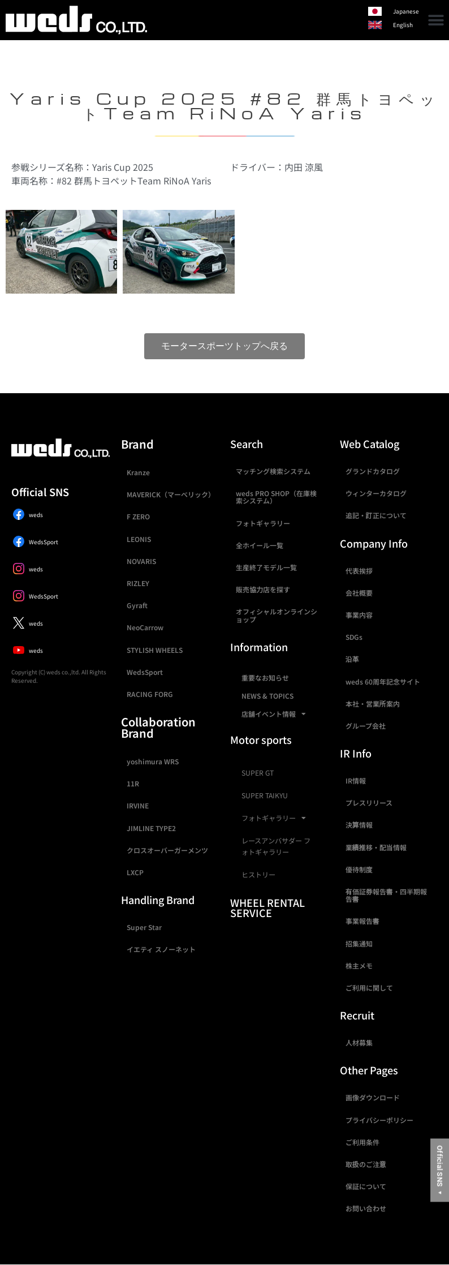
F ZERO (138, 516)
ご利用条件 (362, 1142)
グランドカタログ (373, 471)
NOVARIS (141, 561)
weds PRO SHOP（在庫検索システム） (276, 496)
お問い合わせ (366, 1208)
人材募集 (359, 1042)
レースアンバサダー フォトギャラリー (275, 846)
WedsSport (145, 672)
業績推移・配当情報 (376, 847)
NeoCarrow (145, 627)
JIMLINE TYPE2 (151, 828)
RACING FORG (150, 694)
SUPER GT (257, 773)
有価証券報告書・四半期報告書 (386, 895)
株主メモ (359, 965)
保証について (366, 1186)
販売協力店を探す (263, 589)
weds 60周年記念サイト (383, 681)
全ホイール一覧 (259, 545)
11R (133, 783)
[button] (436, 20)
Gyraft (137, 605)
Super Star (144, 927)
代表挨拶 (359, 570)
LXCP (135, 872)
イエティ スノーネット (161, 949)
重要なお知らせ (265, 677)
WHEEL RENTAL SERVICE (267, 907)
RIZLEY (138, 583)
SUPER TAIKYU (264, 795)
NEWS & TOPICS (267, 695)
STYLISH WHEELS (155, 650)
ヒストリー (258, 875)
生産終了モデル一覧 (266, 567)
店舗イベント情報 (273, 714)
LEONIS (139, 539)
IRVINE (138, 805)
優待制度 (359, 869)
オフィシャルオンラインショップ (276, 614)
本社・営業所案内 (373, 703)
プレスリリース (369, 802)
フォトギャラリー (263, 523)
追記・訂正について (376, 515)
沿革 (352, 659)
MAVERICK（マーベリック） (171, 494)
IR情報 (356, 780)
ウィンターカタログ (376, 493)
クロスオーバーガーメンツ (167, 850)
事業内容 (359, 614)
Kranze (138, 472)
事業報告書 (362, 921)
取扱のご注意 (366, 1164)
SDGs (354, 637)
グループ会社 (366, 725)
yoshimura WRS (153, 761)
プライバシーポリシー (379, 1120)
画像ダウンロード (373, 1097)
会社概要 (359, 592)
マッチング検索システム (273, 471)
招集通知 (359, 943)
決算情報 (359, 824)
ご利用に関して (369, 987)
